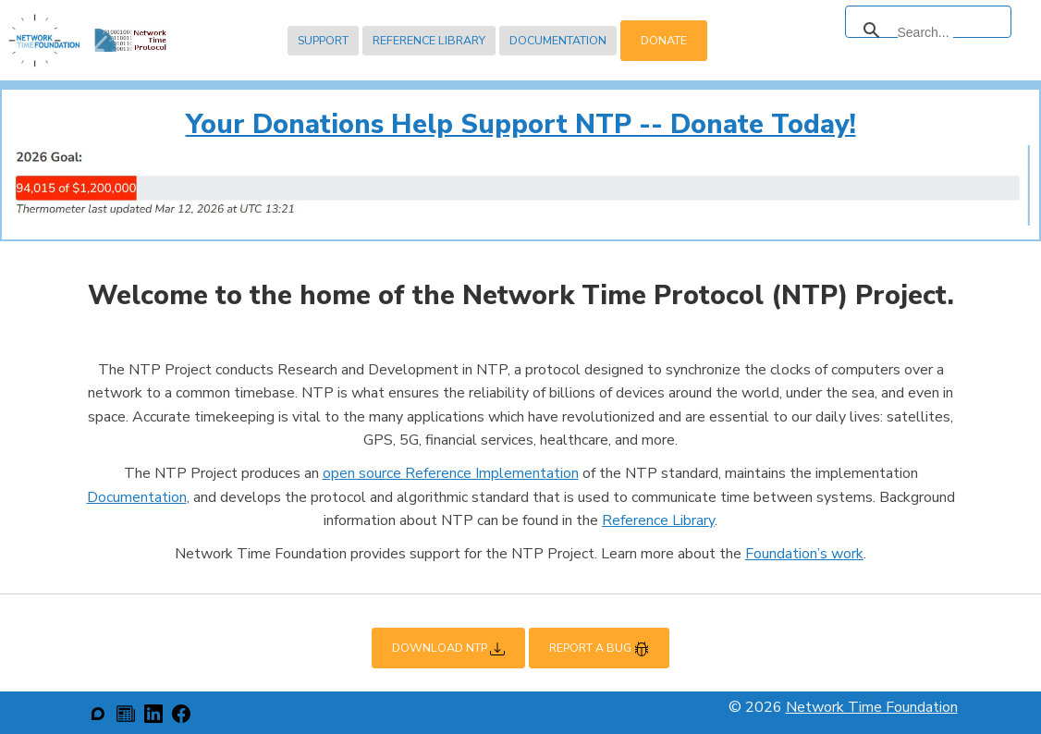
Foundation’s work (804, 554)
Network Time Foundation (872, 707)
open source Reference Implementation (451, 473)
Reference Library (429, 40)
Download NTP (448, 648)
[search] (925, 32)
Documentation (557, 40)
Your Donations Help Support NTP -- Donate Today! (521, 123)
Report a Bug (599, 648)
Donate (664, 40)
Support (323, 40)
